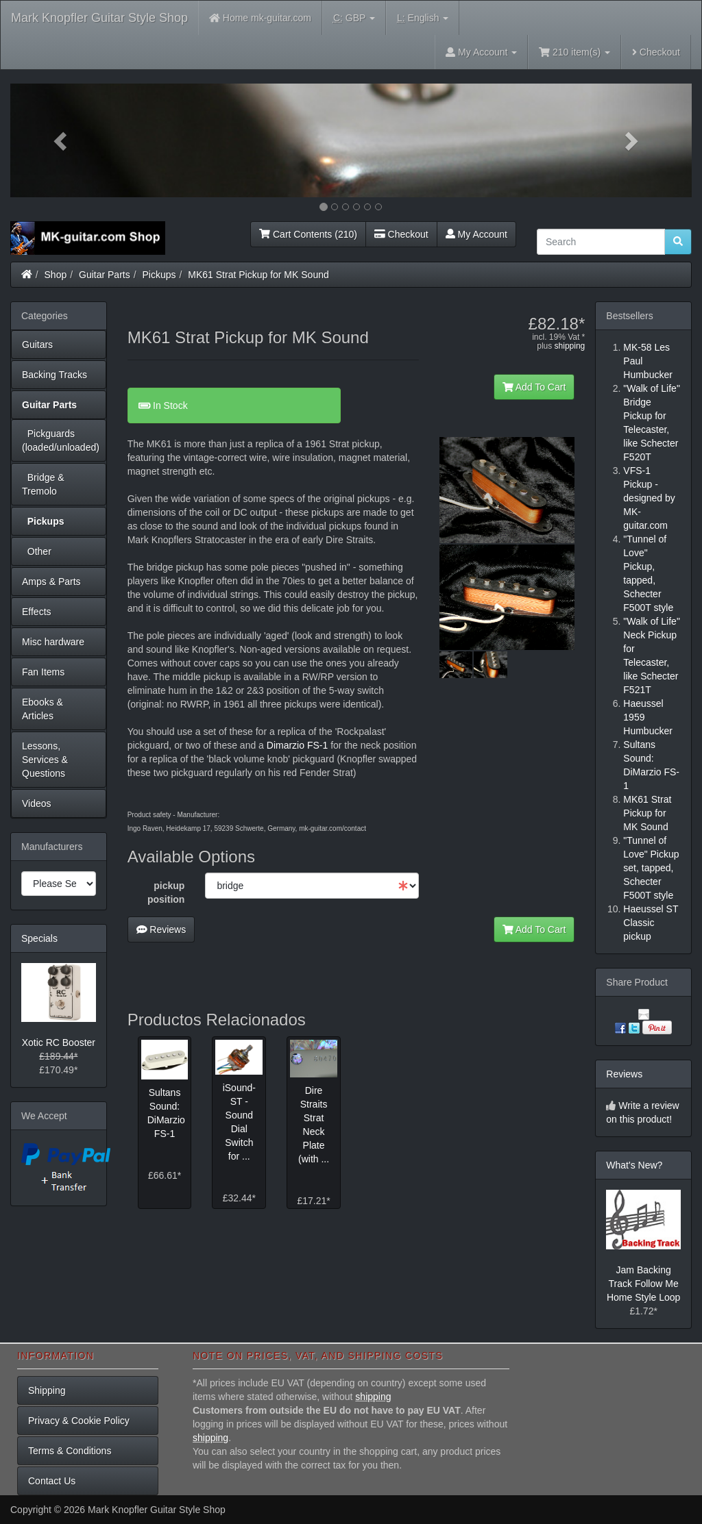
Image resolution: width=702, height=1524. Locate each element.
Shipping (47, 1390)
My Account (476, 234)
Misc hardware (53, 641)
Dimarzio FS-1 (297, 745)
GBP (354, 18)
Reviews (161, 929)
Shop (56, 274)
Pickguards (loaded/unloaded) (60, 440)
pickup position (165, 892)
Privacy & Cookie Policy (79, 1420)
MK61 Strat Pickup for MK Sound (258, 274)
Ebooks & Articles (42, 709)
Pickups (159, 274)
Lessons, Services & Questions (45, 759)
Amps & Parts (51, 581)
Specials (39, 938)
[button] (61, 140)
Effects (36, 611)
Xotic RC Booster (58, 1042)
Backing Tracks (54, 374)
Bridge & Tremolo (43, 484)
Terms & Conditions (69, 1450)
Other (36, 551)
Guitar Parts (104, 274)
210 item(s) (574, 52)
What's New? (634, 1165)
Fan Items (43, 671)
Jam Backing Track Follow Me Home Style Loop (643, 1283)
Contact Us (51, 1480)
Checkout (656, 52)
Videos (36, 803)
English (422, 18)
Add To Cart (534, 387)
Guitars (37, 344)
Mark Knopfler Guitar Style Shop (99, 18)
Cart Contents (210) (308, 234)
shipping (570, 346)
